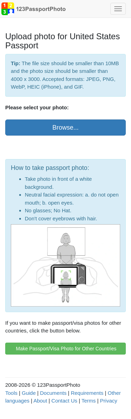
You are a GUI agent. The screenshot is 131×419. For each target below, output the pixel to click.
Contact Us (64, 401)
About (40, 401)
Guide (29, 393)
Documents (53, 393)
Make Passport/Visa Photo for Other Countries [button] (65, 348)
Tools (11, 393)
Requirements (87, 393)
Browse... (65, 127)
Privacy (108, 401)
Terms (88, 401)
